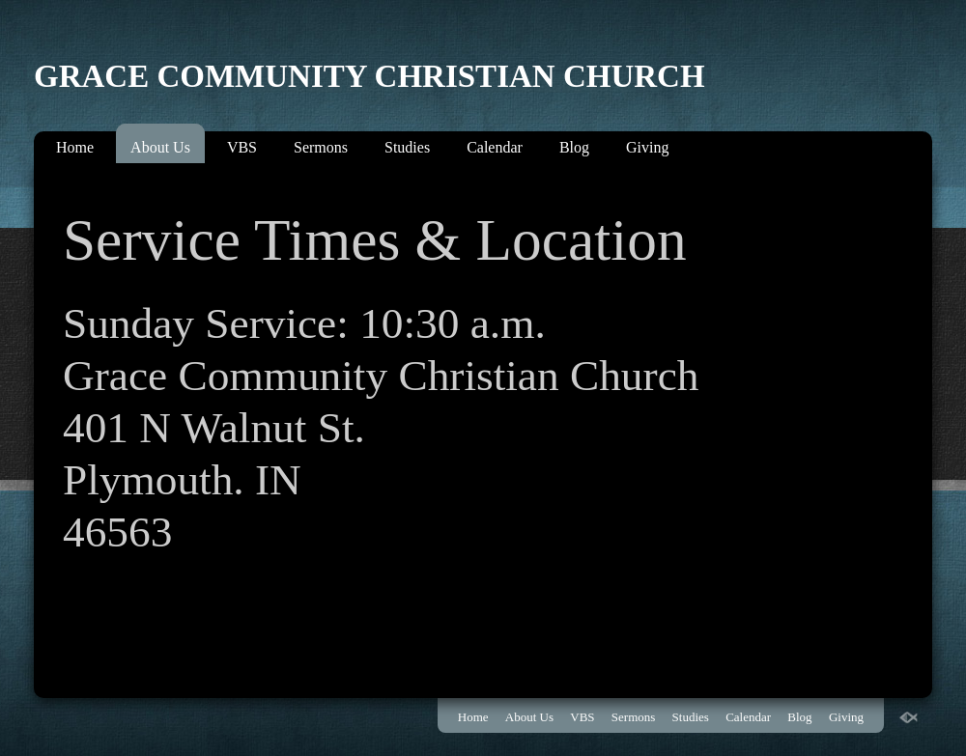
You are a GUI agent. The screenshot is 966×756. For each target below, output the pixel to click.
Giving (647, 147)
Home (75, 147)
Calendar (495, 147)
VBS (242, 147)
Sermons (321, 147)
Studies (407, 147)
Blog (574, 147)
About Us (160, 147)
